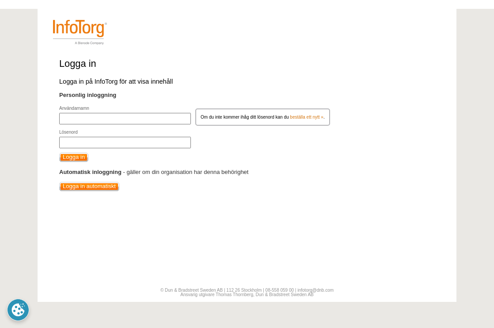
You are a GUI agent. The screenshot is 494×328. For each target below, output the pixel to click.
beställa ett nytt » (306, 117)
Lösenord (68, 132)
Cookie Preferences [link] (18, 310)
